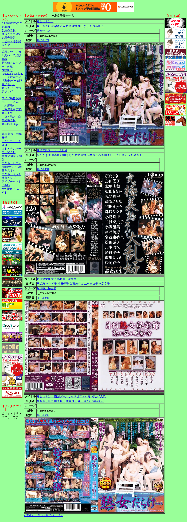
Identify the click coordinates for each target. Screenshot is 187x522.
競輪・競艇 (15, 133)
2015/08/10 (43, 297)
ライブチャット (11, 181)
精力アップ (8, 177)
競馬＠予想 (8, 30)
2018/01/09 (43, 40)
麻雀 (4, 137)
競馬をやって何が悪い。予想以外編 (11, 55)
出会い (6, 185)
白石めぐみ (76, 283)
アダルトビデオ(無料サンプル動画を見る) (12, 167)
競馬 (4, 133)
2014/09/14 (43, 415)
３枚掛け (7, 70)
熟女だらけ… (45, 21)
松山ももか (67, 155)
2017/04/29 (43, 169)
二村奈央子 (91, 283)
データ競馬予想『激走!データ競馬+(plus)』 (12, 80)
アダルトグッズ (11, 174)
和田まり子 (85, 26)
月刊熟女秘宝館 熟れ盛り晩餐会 (56, 278)
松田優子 (63, 283)
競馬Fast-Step (10, 124)
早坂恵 (41, 283)
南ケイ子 (51, 283)
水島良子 (98, 26)
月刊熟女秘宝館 (46, 288)
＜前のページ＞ (33, 515)
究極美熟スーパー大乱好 (52, 150)
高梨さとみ (58, 26)
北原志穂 (54, 155)
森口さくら (44, 26)
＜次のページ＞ (53, 515)
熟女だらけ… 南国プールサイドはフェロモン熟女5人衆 (71, 396)
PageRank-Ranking (12, 73)
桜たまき (42, 155)
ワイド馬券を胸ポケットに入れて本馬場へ (11, 102)
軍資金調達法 (10, 155)
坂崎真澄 (71, 26)
